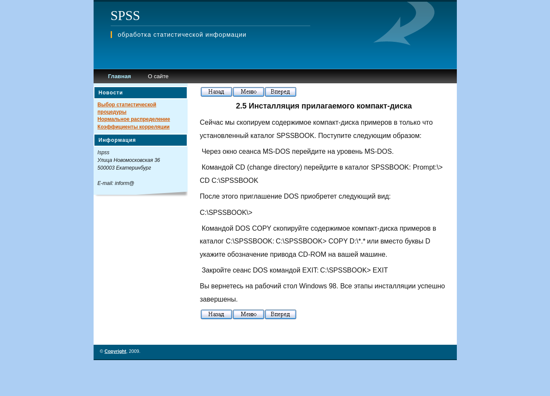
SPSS (125, 15)
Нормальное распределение (133, 119)
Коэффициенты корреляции (133, 127)
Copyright (115, 351)
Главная (119, 76)
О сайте (158, 76)
